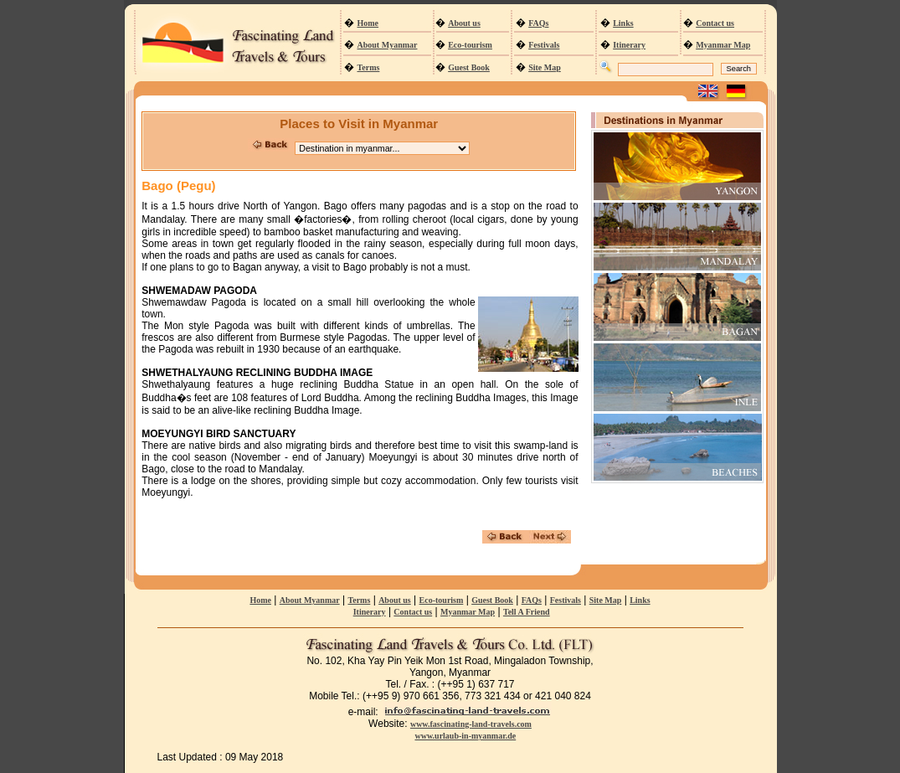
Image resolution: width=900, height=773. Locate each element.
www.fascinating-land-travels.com (471, 724)
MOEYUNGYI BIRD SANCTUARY (218, 434)
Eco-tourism (470, 44)
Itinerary (629, 44)
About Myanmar (387, 44)
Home (368, 23)
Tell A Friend (526, 611)
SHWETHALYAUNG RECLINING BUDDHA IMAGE (257, 373)
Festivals (543, 44)
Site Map (544, 67)
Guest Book (469, 67)
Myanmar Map (723, 44)
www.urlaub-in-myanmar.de (465, 735)
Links (623, 23)
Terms (368, 67)
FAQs (538, 23)
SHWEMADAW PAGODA (199, 290)
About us (464, 23)
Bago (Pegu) (178, 185)
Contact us (715, 23)
